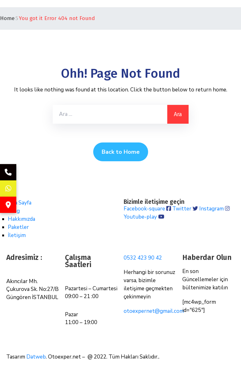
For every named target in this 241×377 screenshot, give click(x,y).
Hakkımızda (21, 219)
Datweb (36, 356)
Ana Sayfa (19, 202)
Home (7, 18)
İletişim (17, 235)
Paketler (18, 227)
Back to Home (121, 152)
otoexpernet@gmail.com (154, 311)
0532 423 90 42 (143, 257)
